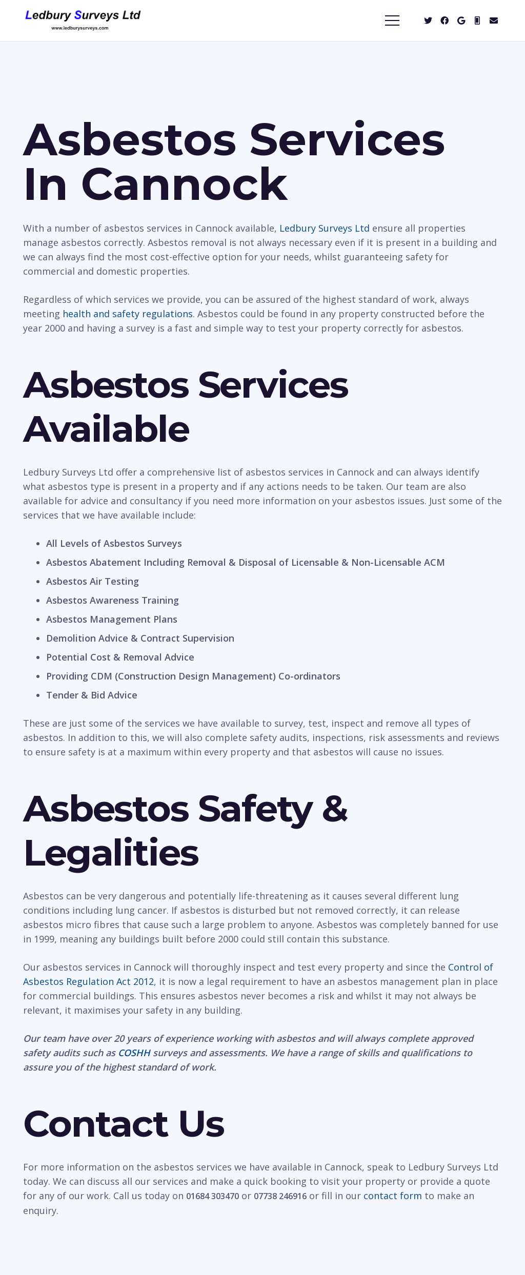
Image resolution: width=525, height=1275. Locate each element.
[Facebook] (444, 20)
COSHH (134, 1052)
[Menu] (392, 20)
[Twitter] (428, 20)
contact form (393, 1195)
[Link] (83, 20)
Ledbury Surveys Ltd (324, 228)
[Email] (494, 20)
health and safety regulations (128, 313)
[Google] (461, 20)
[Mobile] (477, 20)
